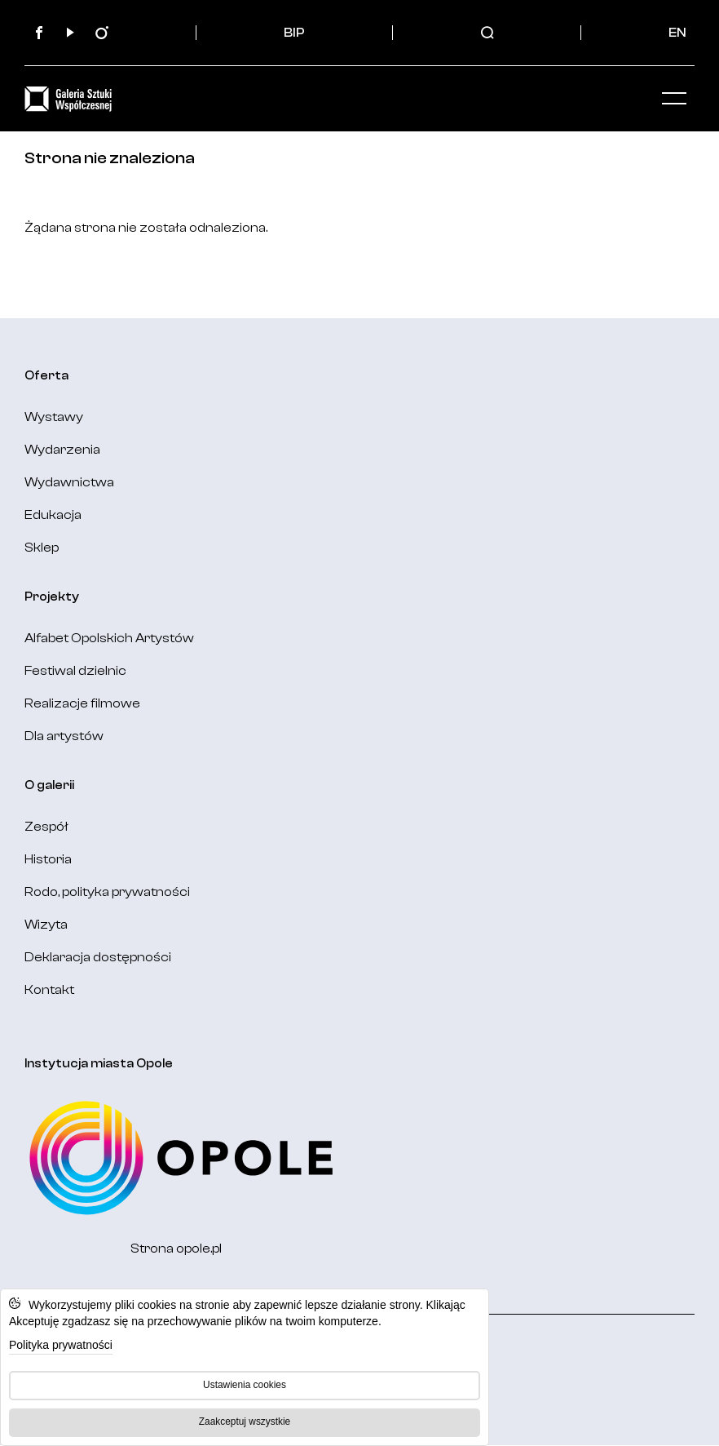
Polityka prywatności (60, 1344)
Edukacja (53, 515)
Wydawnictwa (69, 482)
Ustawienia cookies (244, 1385)
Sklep (41, 547)
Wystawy (53, 417)
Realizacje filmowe (82, 703)
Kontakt (49, 989)
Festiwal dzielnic (75, 670)
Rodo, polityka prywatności (107, 892)
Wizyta (46, 924)
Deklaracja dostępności (97, 957)
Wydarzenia (62, 449)
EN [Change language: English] (677, 32)
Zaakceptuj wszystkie (244, 1421)
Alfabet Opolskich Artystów (109, 638)
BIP (294, 32)
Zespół (46, 826)
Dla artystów (64, 736)
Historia (48, 859)
